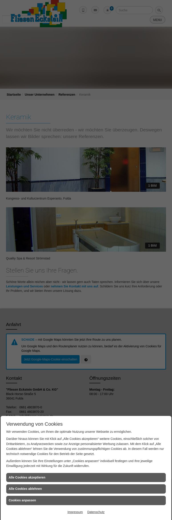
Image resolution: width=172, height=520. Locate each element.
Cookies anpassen (22, 500)
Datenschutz (96, 512)
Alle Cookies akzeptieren (27, 477)
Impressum (75, 512)
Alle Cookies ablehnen (25, 488)
